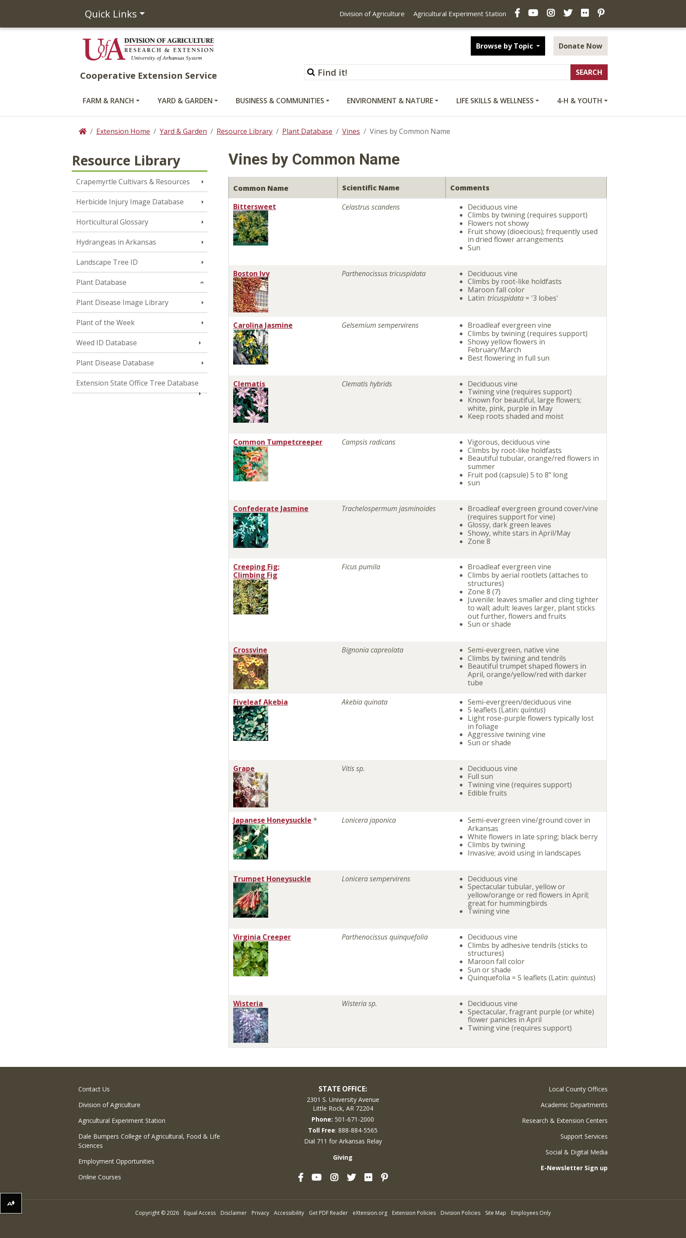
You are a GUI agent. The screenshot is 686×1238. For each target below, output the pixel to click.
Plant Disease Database (115, 363)
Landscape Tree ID (107, 262)
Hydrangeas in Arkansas (116, 242)
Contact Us (94, 1089)
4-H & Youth (579, 100)
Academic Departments (574, 1105)
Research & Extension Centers (565, 1120)
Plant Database (307, 131)
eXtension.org (370, 1213)
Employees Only (531, 1213)
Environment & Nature (390, 100)
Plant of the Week (105, 322)
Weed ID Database (106, 342)
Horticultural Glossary (112, 222)
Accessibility (289, 1213)
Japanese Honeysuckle (272, 820)
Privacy (260, 1213)
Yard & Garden (185, 100)
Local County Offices (578, 1089)
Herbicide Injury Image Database (130, 202)
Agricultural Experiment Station (459, 13)
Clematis (249, 384)
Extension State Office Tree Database (137, 383)
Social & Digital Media (577, 1152)
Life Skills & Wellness (495, 100)
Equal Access (200, 1213)
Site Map (495, 1213)
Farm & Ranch (108, 100)
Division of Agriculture (372, 13)
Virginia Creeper (262, 937)
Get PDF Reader (328, 1213)
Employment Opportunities (116, 1161)
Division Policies (460, 1213)
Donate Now (580, 46)
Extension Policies (414, 1213)
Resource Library (245, 131)
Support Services (584, 1136)
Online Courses (99, 1177)
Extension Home (123, 131)
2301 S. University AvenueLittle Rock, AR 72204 (343, 1103)
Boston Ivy (251, 273)
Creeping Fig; (256, 567)
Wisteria (248, 1003)
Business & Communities (280, 100)
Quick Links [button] (111, 13)
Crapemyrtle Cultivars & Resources (133, 181)
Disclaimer (233, 1213)
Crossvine (250, 650)
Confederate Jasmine (270, 508)
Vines (351, 131)
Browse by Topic (505, 46)
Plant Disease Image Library (122, 302)
